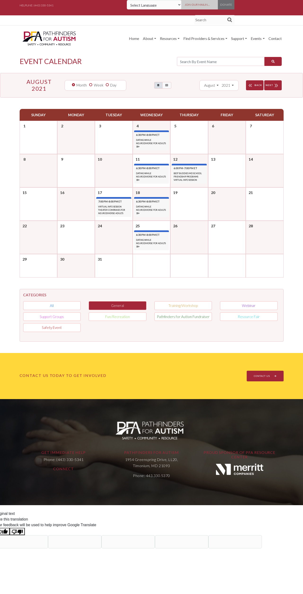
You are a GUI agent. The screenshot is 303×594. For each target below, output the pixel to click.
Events (256, 38)
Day (113, 85)
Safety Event (52, 327)
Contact (275, 38)
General (117, 305)
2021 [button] (226, 85)
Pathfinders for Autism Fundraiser (183, 316)
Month (81, 85)
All (52, 305)
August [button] (210, 85)
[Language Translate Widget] (154, 4)
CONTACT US (265, 375)
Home (134, 38)
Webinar (248, 305)
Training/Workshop (183, 305)
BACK (254, 85)
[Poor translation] (17, 531)
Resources (168, 38)
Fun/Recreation (117, 316)
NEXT (273, 85)
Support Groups (52, 316)
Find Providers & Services (203, 38)
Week (98, 85)
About (148, 38)
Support (237, 38)
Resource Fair (249, 316)
